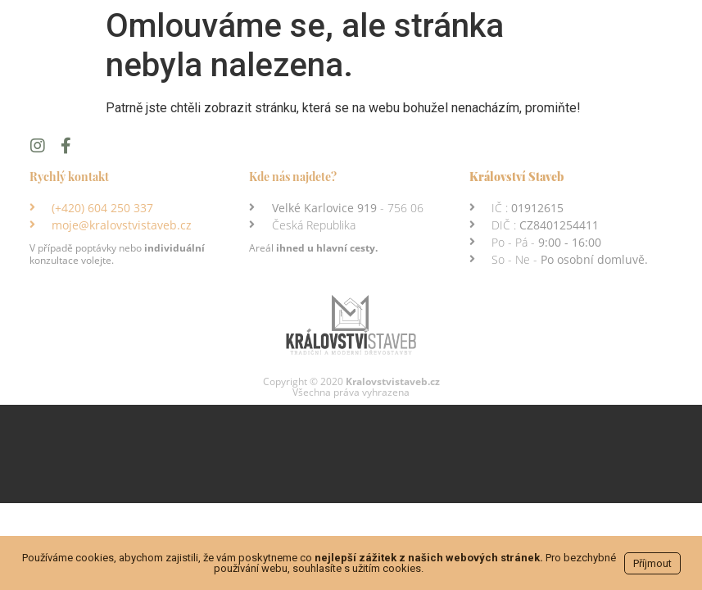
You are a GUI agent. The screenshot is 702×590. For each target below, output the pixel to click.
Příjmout (652, 563)
